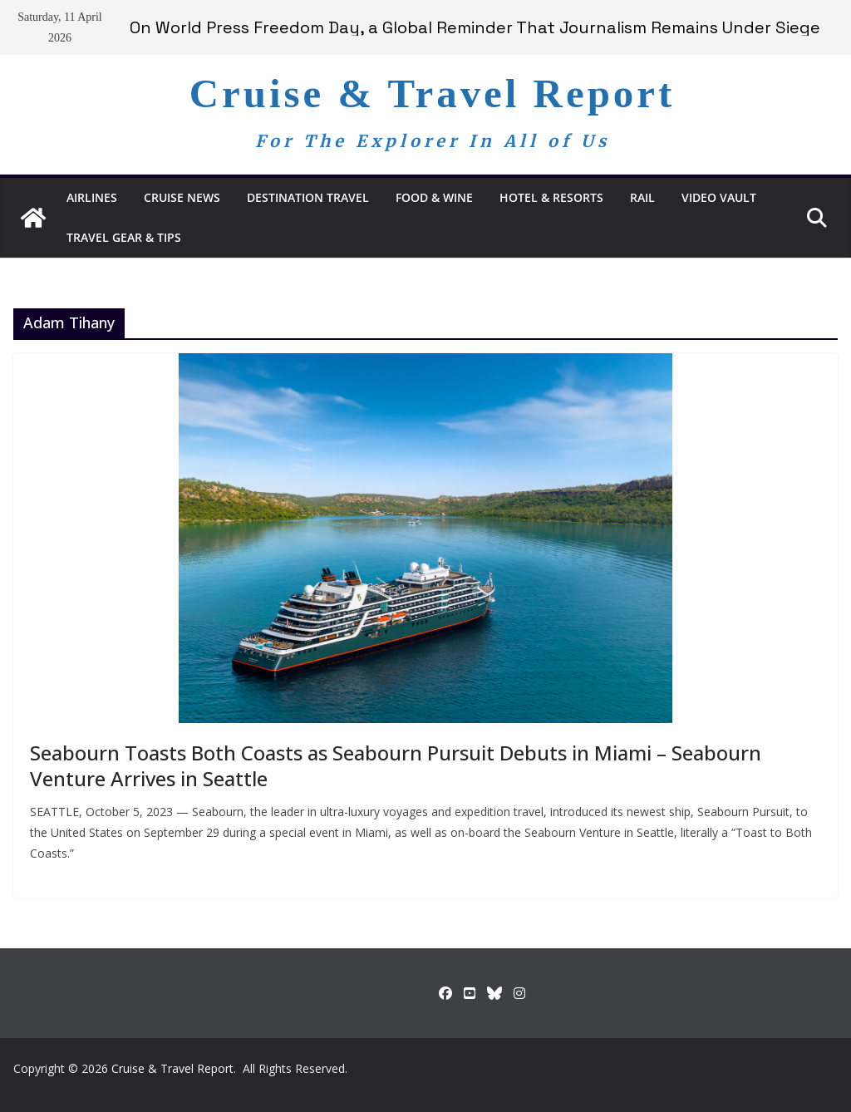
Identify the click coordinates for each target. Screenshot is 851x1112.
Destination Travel (308, 197)
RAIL (642, 197)
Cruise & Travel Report (432, 93)
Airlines (91, 197)
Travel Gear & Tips (123, 237)
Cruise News (182, 197)
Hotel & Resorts (551, 197)
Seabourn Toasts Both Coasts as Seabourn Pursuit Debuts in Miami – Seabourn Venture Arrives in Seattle (395, 765)
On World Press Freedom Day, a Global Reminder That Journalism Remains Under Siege (475, 27)
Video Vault (718, 197)
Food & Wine (434, 197)
